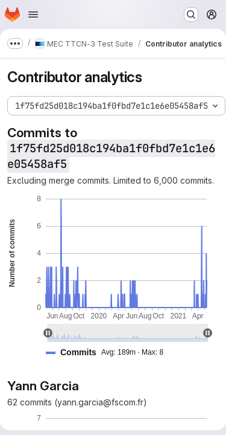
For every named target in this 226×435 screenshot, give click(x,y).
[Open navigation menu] (33, 14)
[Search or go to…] (191, 14)
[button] (109, 352)
